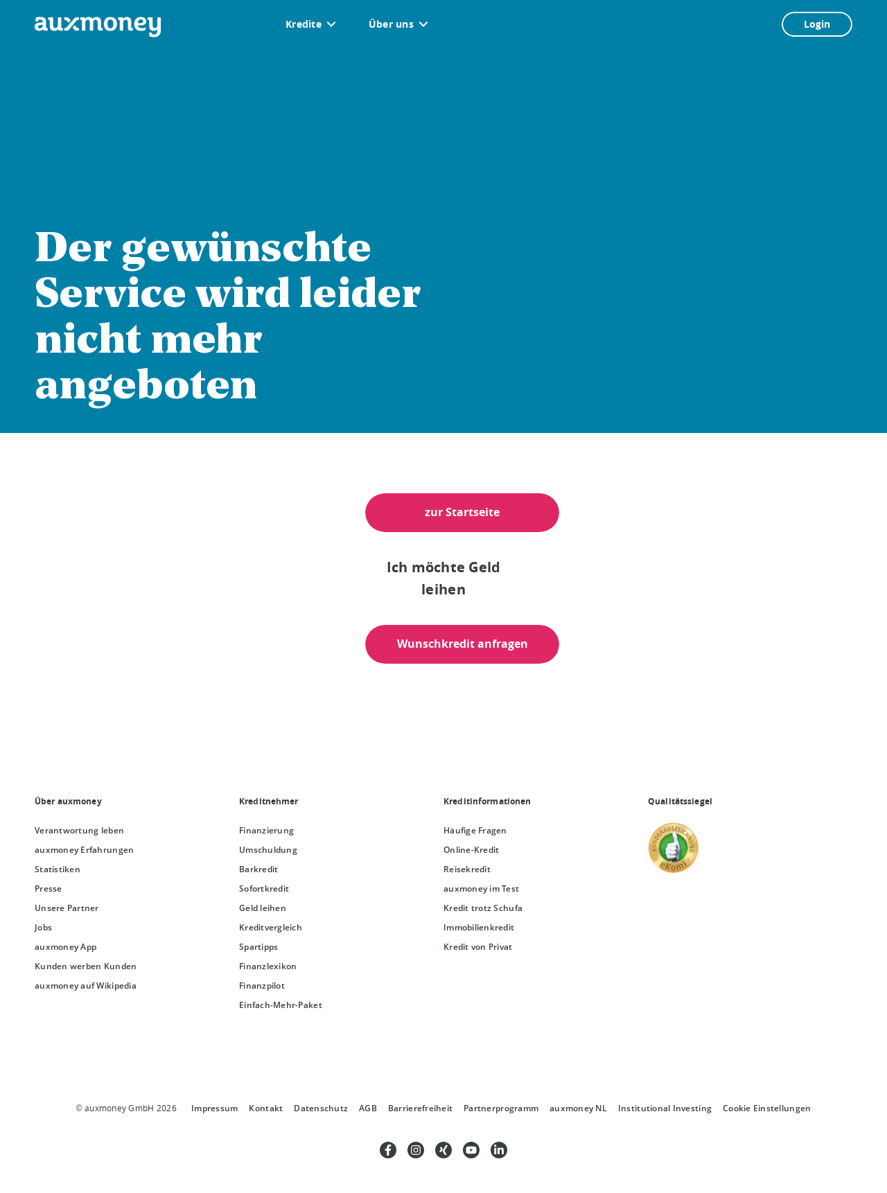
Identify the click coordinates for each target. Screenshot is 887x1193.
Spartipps (258, 947)
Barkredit (258, 869)
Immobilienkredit (479, 927)
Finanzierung (266, 830)
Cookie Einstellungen (767, 1108)
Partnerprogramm (501, 1108)
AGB (368, 1108)
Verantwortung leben (79, 830)
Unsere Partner (67, 908)
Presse (48, 888)
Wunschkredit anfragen (462, 643)
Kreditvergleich (270, 927)
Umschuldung (268, 850)
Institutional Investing (665, 1108)
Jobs (43, 927)
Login (817, 23)
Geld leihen (262, 908)
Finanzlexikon (268, 966)
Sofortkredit (264, 888)
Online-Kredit (471, 850)
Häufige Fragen (475, 830)
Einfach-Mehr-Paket (280, 1005)
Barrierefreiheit (420, 1108)
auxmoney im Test (481, 888)
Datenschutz (321, 1108)
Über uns (391, 23)
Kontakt (266, 1108)
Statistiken (57, 869)
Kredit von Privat (478, 947)
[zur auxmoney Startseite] (98, 27)
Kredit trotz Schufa (483, 908)
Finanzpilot (262, 985)
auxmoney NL (578, 1108)
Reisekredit (467, 869)
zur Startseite (462, 512)
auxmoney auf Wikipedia (86, 985)
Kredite (304, 23)
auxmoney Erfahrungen (84, 850)
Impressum (214, 1108)
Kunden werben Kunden (86, 966)
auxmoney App (65, 947)
